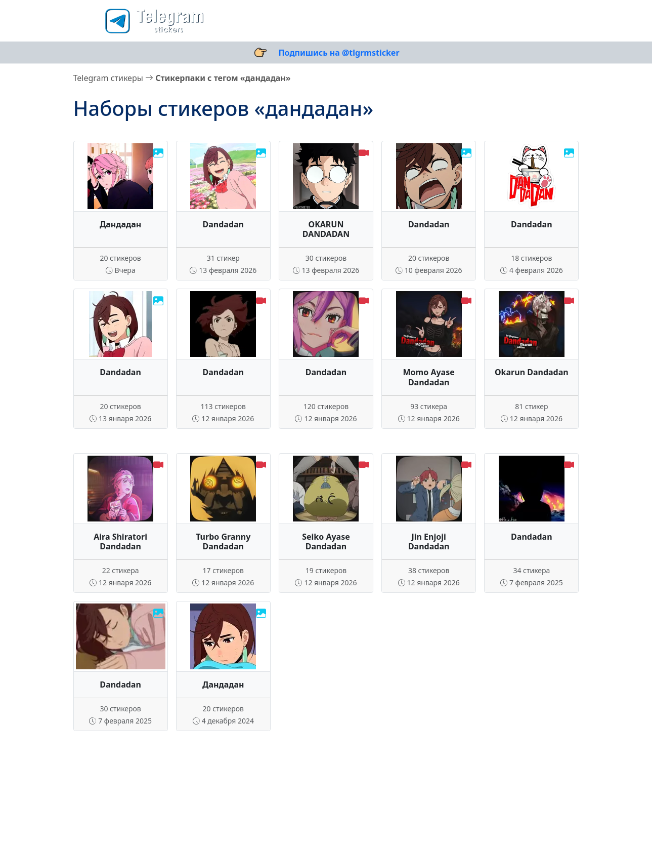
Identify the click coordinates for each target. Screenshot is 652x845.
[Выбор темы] (560, 20)
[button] (86, 20)
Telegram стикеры (108, 78)
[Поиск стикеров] (529, 20)
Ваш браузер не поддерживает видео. (326, 176)
